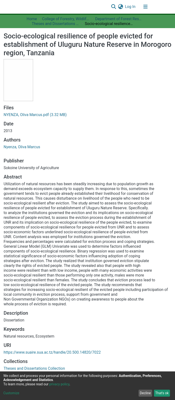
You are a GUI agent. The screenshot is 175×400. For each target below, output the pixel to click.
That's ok (162, 393)
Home (32, 19)
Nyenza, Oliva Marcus (22, 147)
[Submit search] (114, 7)
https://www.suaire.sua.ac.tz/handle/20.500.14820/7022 (52, 352)
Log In (130, 6)
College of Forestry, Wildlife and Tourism (66, 19)
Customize (11, 393)
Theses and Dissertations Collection (56, 23)
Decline (145, 393)
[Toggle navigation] (145, 7)
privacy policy (59, 384)
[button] (120, 6)
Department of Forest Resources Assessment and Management (119, 19)
